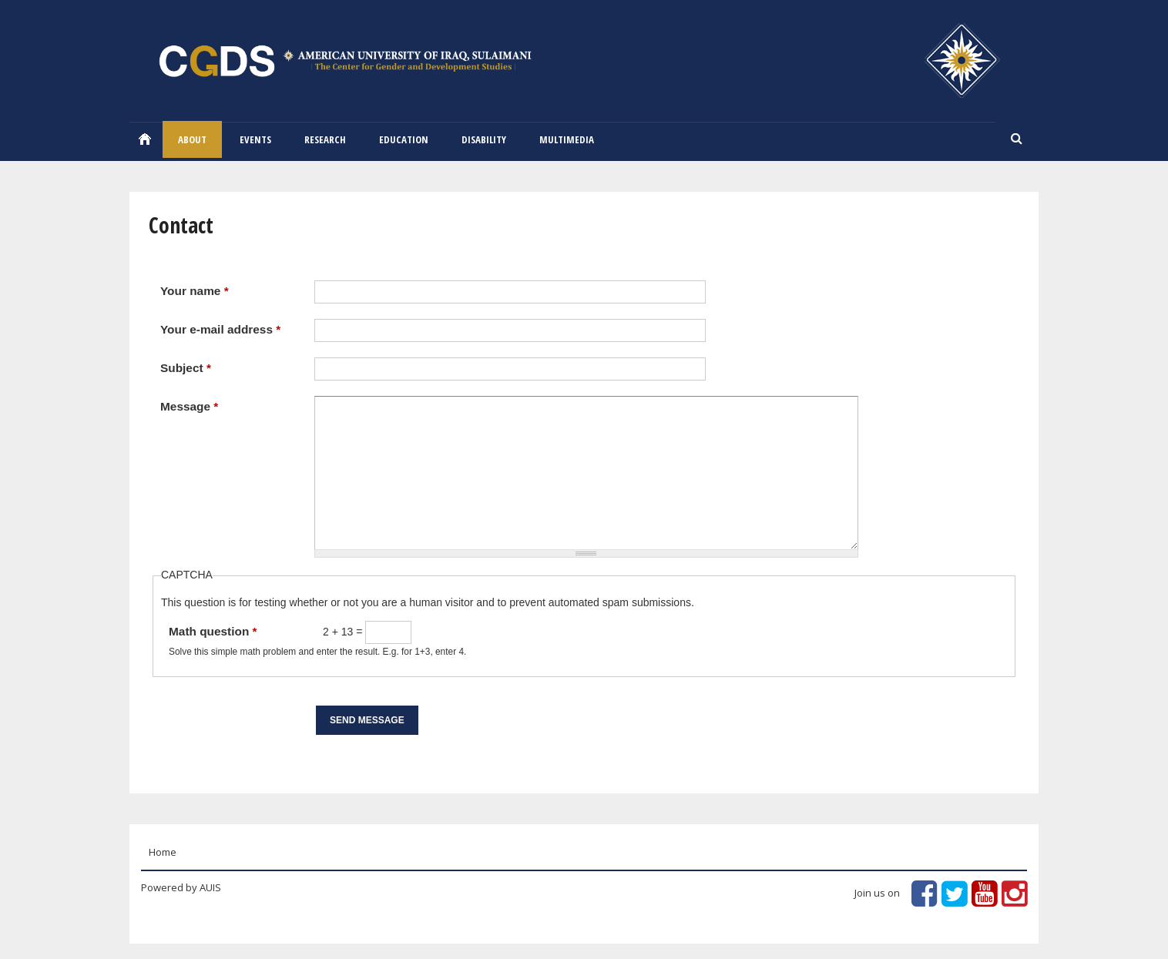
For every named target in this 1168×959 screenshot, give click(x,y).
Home (144, 138)
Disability (483, 139)
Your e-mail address (220, 329)
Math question (213, 631)
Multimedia (566, 139)
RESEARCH (325, 139)
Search (1017, 139)
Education (403, 139)
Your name (194, 290)
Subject (185, 367)
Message (189, 406)
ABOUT (192, 139)
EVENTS (255, 139)
